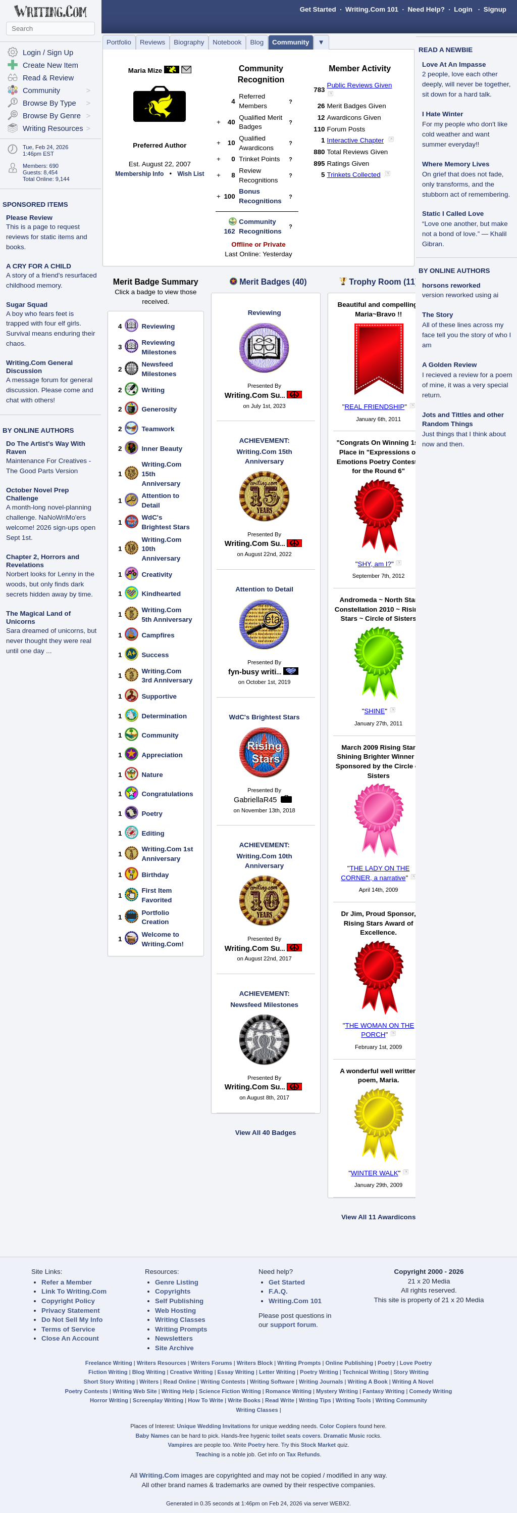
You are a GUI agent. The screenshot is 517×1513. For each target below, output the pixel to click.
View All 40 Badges (265, 1132)
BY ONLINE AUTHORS (38, 430)
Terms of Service (68, 1329)
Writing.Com (159, 1475)
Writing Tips (315, 1400)
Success (155, 655)
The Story (437, 314)
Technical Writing (366, 1372)
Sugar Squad (26, 304)
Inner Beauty (161, 448)
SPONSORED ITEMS (35, 204)
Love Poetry (416, 1363)
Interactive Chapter (355, 140)
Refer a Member (66, 1282)
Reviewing (158, 326)
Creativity (156, 574)
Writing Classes (180, 1319)
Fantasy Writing (383, 1391)
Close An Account (70, 1338)
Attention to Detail (264, 589)
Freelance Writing (108, 1363)
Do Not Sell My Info (71, 1319)
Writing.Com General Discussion (39, 367)
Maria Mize (145, 70)
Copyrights (172, 1291)
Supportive (159, 696)
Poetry (151, 813)
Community (290, 42)
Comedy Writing (430, 1391)
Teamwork (157, 429)
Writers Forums (211, 1363)
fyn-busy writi (254, 672)
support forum (293, 1324)
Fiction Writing (108, 1372)
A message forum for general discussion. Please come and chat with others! (49, 390)
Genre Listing (176, 1282)
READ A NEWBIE (446, 50)
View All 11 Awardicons (378, 1217)
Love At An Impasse (454, 64)
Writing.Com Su (255, 395)
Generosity (159, 409)
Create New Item (50, 65)
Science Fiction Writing (230, 1391)
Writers (149, 1382)
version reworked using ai (460, 295)
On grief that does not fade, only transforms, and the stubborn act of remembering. (466, 184)
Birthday (155, 875)
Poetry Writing (319, 1372)
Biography (189, 42)
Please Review (29, 217)
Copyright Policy (68, 1301)
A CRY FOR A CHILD (38, 266)
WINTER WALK (374, 1173)
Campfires (157, 635)
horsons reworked (451, 285)
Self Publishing (179, 1301)
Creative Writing (191, 1372)
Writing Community (401, 1400)
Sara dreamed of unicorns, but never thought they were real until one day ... (51, 641)
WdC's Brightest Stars (264, 717)
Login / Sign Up (48, 53)
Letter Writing (277, 1372)
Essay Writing (236, 1372)
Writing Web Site (135, 1391)
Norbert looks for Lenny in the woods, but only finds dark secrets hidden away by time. (50, 584)
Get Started (318, 9)
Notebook (227, 42)
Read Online (179, 1382)
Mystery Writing (337, 1391)
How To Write (205, 1400)
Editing (152, 833)
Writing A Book (368, 1382)
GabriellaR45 (255, 800)
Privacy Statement (70, 1310)
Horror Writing (109, 1400)
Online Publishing (349, 1363)
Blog (257, 42)
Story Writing (411, 1372)
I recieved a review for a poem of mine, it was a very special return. (467, 385)
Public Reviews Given (359, 85)
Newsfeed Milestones (265, 998)
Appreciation (161, 755)
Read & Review (48, 78)
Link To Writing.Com (74, 1291)
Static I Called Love (453, 213)
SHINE (374, 711)
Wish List (190, 173)
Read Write (279, 1400)
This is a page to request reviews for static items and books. (46, 237)
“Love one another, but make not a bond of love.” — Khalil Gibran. (465, 234)
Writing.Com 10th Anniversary (265, 855)
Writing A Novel (413, 1382)
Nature (152, 774)
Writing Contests (222, 1382)
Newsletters (174, 1338)
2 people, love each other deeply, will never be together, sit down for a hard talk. (466, 84)
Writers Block (255, 1363)
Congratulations (167, 794)
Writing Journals (321, 1382)
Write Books (244, 1400)
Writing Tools (353, 1400)
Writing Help (178, 1391)
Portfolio (119, 42)
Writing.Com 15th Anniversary (265, 450)
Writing (153, 390)
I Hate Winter (442, 114)
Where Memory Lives (455, 164)
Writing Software (272, 1382)
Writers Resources (161, 1363)
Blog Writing (149, 1372)
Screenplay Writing (158, 1400)
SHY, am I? (374, 564)
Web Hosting (175, 1310)
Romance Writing (289, 1391)
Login (463, 9)
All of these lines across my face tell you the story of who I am (466, 335)
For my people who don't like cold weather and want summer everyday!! (464, 134)
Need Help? (425, 9)
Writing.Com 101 (371, 9)
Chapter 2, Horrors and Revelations (42, 561)
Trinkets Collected (354, 174)
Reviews (152, 42)
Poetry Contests (86, 1391)
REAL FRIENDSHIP (374, 406)
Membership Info (139, 173)
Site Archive (174, 1348)
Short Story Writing (109, 1382)
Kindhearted (161, 594)
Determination (164, 716)
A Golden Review (449, 365)
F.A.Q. (278, 1291)
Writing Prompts (181, 1329)
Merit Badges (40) (272, 282)
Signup (495, 9)
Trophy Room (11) (383, 282)
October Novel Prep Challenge (37, 494)
